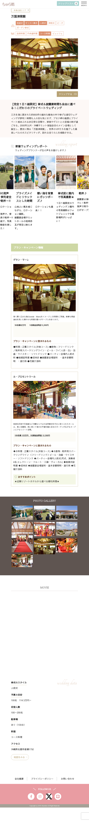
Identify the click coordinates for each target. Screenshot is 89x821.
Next (82, 167)
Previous (7, 167)
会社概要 (19, 778)
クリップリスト (68, 3)
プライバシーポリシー (42, 778)
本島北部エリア (20, 10)
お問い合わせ (67, 778)
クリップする (65, 94)
